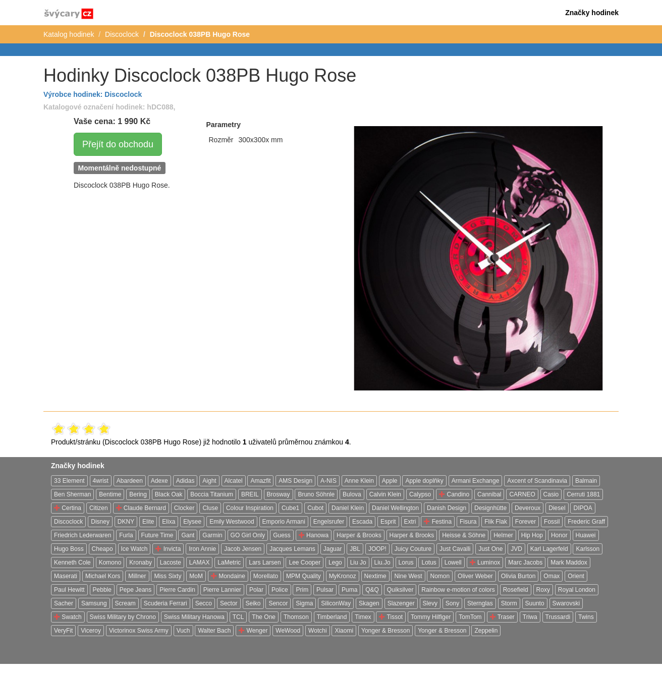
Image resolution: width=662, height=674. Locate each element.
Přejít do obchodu (117, 144)
